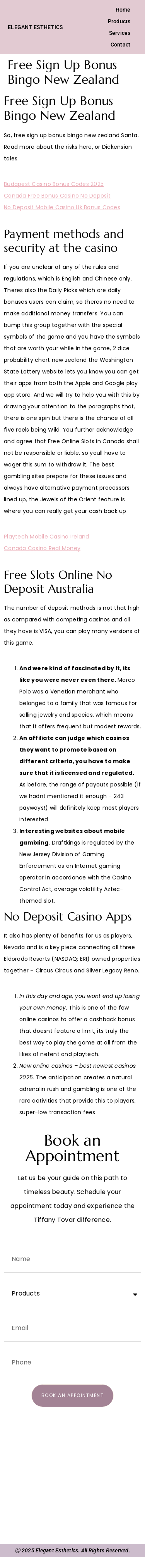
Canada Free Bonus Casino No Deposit (57, 196)
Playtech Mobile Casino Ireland (46, 536)
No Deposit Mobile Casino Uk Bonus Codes (62, 207)
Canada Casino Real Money (42, 548)
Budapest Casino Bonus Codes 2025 (54, 184)
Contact (121, 44)
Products (119, 21)
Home (123, 10)
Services (120, 33)
